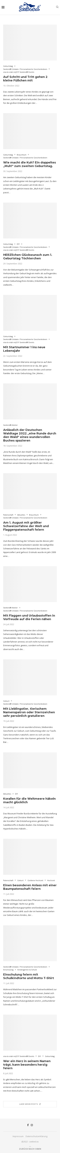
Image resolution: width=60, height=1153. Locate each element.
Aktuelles (21, 515)
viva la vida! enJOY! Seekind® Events (18, 72)
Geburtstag (8, 66)
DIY (18, 244)
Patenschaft (8, 515)
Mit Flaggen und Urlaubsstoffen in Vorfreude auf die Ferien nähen (29, 617)
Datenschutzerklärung (36, 1136)
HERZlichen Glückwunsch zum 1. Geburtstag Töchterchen (27, 256)
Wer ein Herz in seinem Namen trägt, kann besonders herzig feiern (27, 1064)
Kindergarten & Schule (27, 970)
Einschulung (8, 970)
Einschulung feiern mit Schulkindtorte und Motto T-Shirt (28, 976)
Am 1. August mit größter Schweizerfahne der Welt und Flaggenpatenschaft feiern (26, 526)
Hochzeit (51, 880)
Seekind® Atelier (10, 425)
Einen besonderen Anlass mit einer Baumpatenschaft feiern (30, 887)
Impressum (18, 1136)
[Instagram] (32, 1125)
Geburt (6, 701)
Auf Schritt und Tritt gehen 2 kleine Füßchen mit (25, 78)
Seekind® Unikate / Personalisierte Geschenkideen (25, 69)
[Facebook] (28, 1125)
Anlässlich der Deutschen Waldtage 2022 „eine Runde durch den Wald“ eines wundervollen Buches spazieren (29, 435)
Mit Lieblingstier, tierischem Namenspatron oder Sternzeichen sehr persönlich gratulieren (29, 712)
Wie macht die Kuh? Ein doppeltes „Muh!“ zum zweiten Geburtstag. (29, 164)
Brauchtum (21, 155)
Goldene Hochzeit (35, 880)
